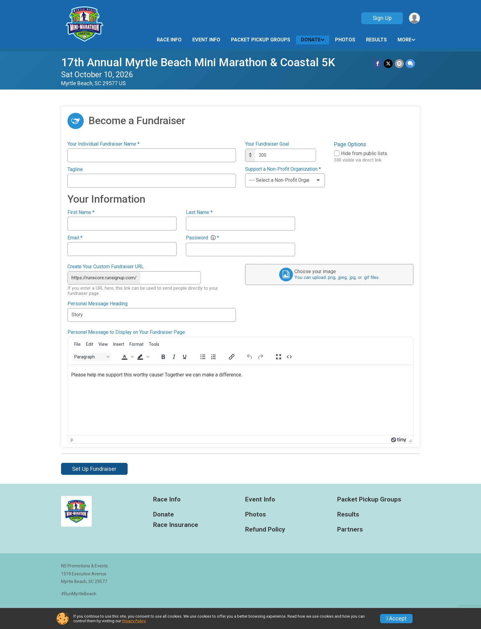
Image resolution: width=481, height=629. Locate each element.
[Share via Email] (399, 63)
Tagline (75, 169)
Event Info (206, 40)
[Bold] (163, 357)
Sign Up (381, 18)
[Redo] (260, 357)
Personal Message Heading (97, 303)
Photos (345, 40)
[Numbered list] (213, 357)
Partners (350, 529)
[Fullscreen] (278, 357)
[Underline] (184, 357)
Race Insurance (175, 524)
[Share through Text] (410, 63)
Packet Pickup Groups (260, 40)
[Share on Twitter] (388, 63)
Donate (311, 40)
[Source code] (289, 357)
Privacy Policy (133, 621)
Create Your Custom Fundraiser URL (105, 266)
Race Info (169, 40)
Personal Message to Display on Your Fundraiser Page (126, 332)
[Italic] (174, 357)
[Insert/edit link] (231, 357)
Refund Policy (265, 529)
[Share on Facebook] (377, 63)
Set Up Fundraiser (94, 469)
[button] (127, 357)
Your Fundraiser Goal (267, 144)
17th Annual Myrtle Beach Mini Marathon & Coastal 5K (198, 62)
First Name (80, 212)
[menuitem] (77, 344)
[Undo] (249, 357)
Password (202, 238)
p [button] (72, 439)
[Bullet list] (203, 357)
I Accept (396, 619)
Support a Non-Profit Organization (283, 169)
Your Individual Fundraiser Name (103, 144)
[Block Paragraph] (92, 357)
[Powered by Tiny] (398, 439)
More (404, 40)
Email (75, 238)
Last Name (199, 212)
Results (376, 40)
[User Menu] (414, 18)
